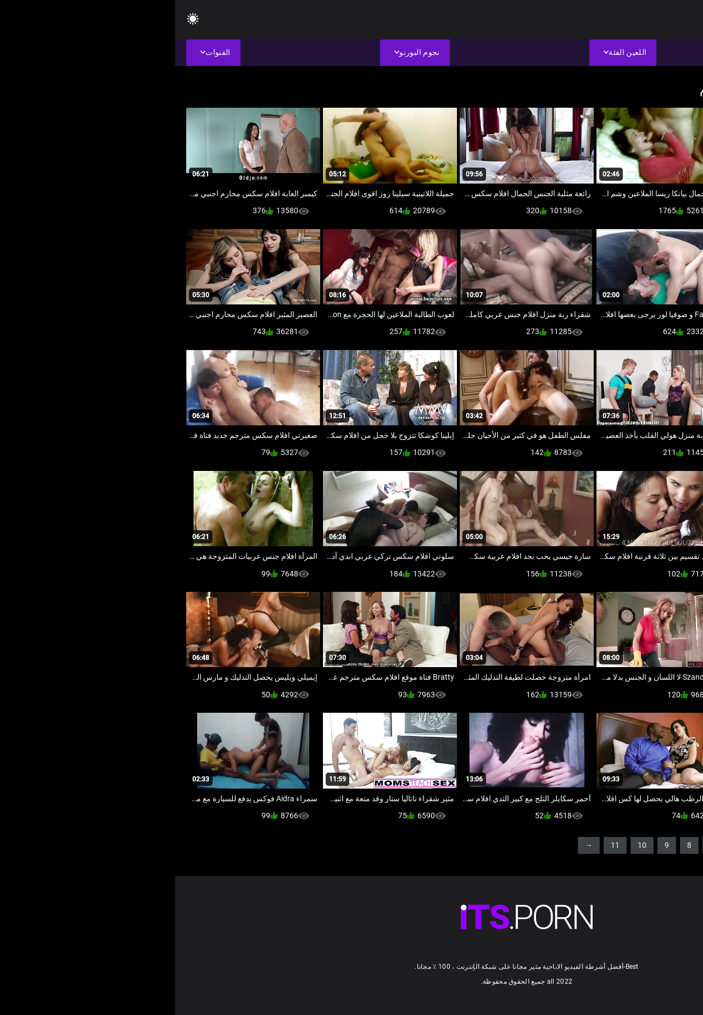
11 (440, 845)
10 (466, 845)
